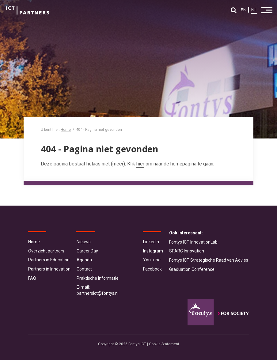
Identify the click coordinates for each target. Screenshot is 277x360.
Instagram (153, 250)
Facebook (152, 269)
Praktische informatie (98, 278)
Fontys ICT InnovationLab (193, 242)
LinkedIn (151, 241)
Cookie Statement (164, 344)
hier (140, 164)
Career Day (87, 250)
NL (254, 10)
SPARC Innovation (186, 250)
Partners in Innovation (49, 269)
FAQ (32, 278)
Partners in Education (49, 259)
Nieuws (84, 241)
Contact (84, 269)
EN (243, 10)
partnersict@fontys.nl (98, 293)
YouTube (152, 259)
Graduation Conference (191, 269)
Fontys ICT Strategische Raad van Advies (208, 260)
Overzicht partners (46, 250)
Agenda (84, 259)
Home (66, 129)
